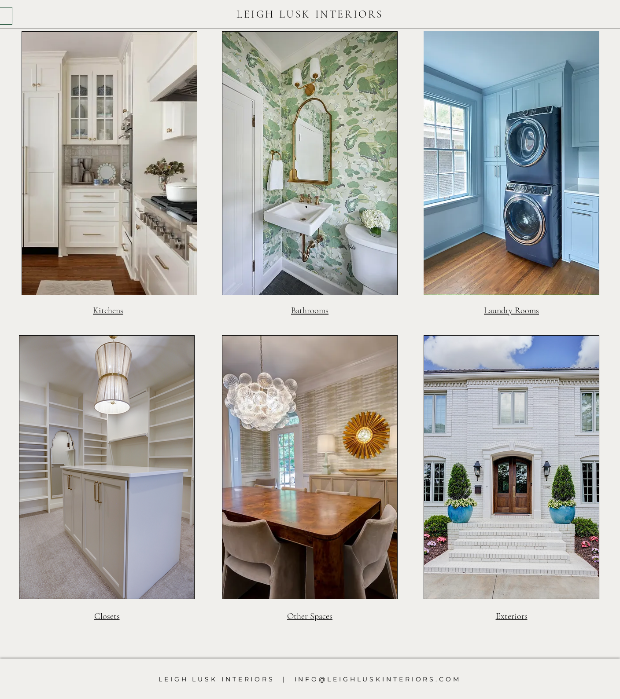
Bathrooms (309, 310)
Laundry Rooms (511, 310)
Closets (107, 616)
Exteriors (512, 616)
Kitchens (108, 310)
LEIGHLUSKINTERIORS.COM (394, 679)
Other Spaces (309, 616)
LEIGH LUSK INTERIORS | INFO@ (243, 679)
